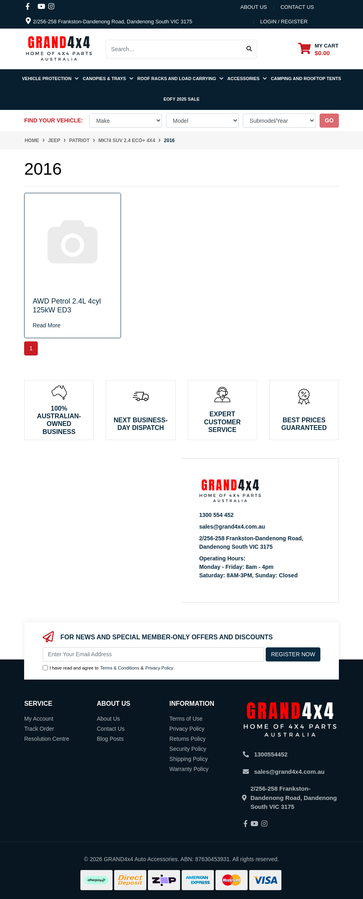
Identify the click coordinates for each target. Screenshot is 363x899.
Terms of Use (185, 718)
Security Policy (187, 749)
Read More (46, 325)
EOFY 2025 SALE (182, 99)
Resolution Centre (46, 739)
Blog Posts (110, 739)
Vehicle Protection (50, 78)
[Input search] (174, 49)
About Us (253, 7)
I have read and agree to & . (108, 668)
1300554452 (270, 754)
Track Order (39, 728)
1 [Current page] (31, 348)
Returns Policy (187, 739)
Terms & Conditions (119, 667)
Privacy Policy (160, 667)
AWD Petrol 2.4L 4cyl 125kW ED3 (67, 305)
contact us (297, 7)
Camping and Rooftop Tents (306, 78)
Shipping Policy (188, 759)
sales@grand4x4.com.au (232, 526)
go (329, 120)
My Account (38, 718)
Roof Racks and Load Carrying (180, 78)
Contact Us (111, 728)
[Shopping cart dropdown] (318, 48)
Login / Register (284, 22)
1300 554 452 (216, 515)
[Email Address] (153, 654)
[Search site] (249, 49)
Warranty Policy (189, 769)
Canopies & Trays (108, 78)
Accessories (247, 78)
